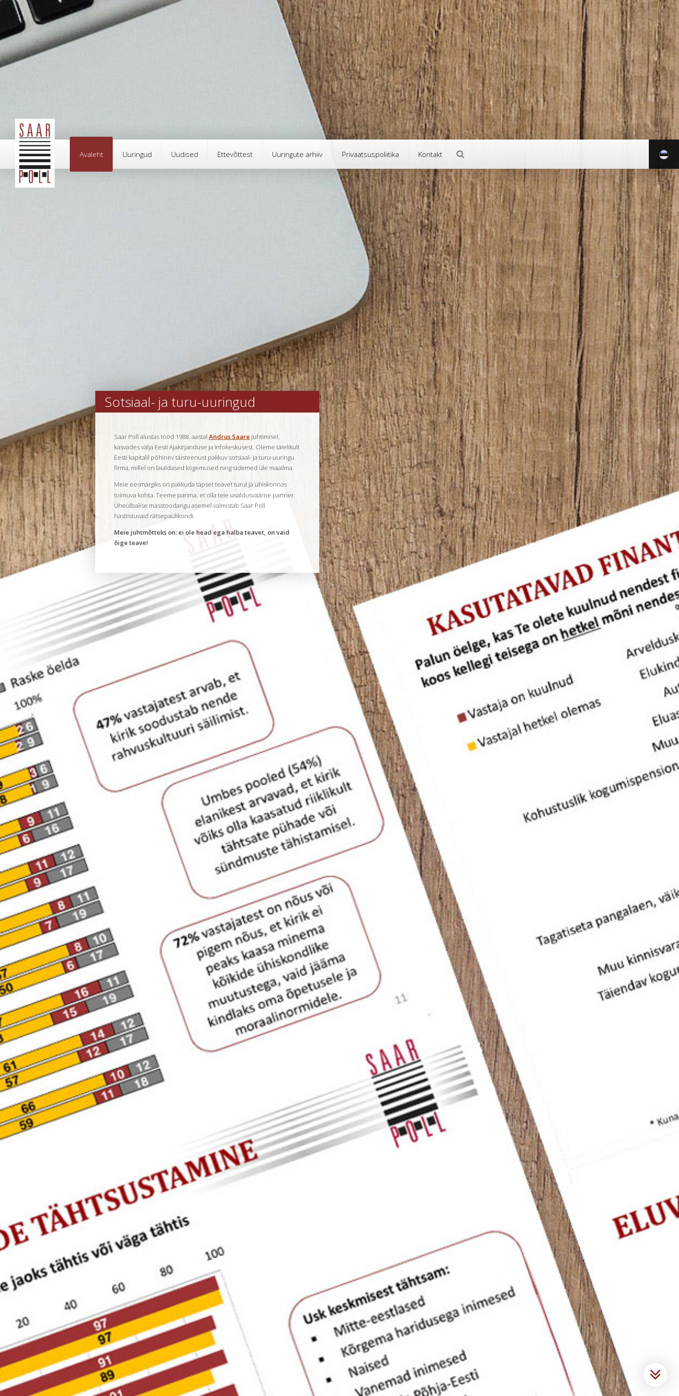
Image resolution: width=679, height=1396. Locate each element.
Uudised (184, 154)
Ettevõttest (235, 154)
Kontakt (430, 154)
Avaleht (91, 154)
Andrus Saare (229, 436)
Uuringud (137, 154)
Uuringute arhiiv (297, 154)
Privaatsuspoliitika (370, 154)
